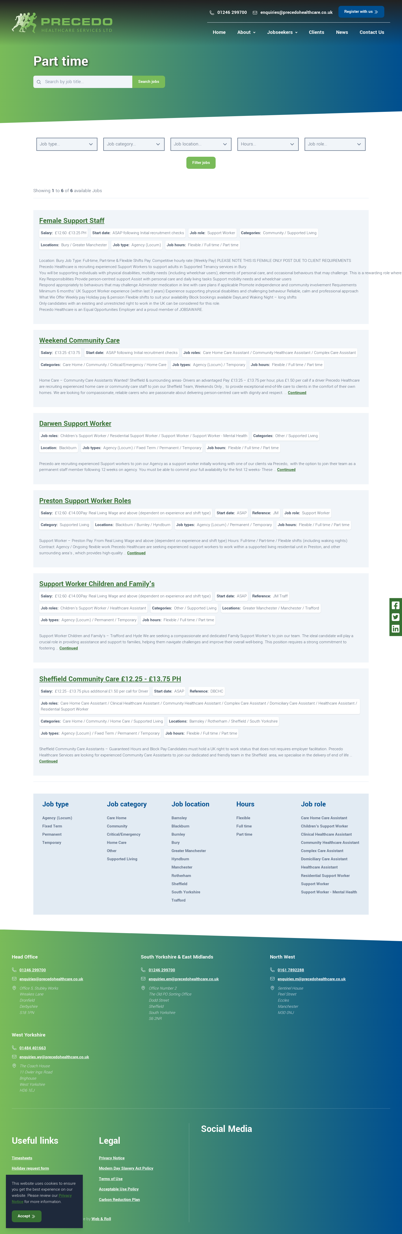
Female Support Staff (71, 220)
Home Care (116, 842)
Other (111, 851)
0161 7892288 (291, 970)
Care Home (116, 818)
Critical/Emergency (123, 834)
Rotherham (181, 875)
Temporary (51, 842)
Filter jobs (201, 162)
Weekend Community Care (79, 340)
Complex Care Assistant (322, 851)
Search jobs (148, 81)
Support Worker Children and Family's (97, 584)
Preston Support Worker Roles (85, 501)
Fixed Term (52, 826)
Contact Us (372, 32)
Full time (244, 826)
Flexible (243, 818)
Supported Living (122, 859)
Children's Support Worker (324, 826)
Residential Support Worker (325, 875)
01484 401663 (32, 1048)
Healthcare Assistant (319, 867)
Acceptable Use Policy (119, 1189)
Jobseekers (280, 32)
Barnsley (179, 818)
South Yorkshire (186, 892)
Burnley (178, 834)
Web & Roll (101, 1219)
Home (219, 32)
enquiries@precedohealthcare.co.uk (292, 12)
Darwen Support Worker (75, 423)
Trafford (179, 900)
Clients (316, 32)
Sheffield (179, 884)
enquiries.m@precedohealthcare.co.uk (312, 979)
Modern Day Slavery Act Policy (126, 1168)
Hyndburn (180, 859)
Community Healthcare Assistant (330, 842)
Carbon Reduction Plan (119, 1199)
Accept (27, 1216)
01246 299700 (228, 12)
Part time (244, 834)
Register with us (361, 11)
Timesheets (22, 1158)
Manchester (182, 867)
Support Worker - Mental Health (329, 892)
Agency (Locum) (57, 818)
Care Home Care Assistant (324, 818)
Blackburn (180, 826)
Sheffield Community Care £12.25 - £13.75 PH (110, 679)
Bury (176, 842)
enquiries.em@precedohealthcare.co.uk (184, 979)
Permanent (52, 834)
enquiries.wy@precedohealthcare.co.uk (54, 1057)
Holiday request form (30, 1168)
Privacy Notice (112, 1158)
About (244, 32)
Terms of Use (111, 1179)
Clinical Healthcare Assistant (326, 834)
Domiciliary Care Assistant (324, 859)
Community (117, 826)
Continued (297, 393)
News (342, 32)
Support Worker (315, 884)
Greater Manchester (189, 851)
